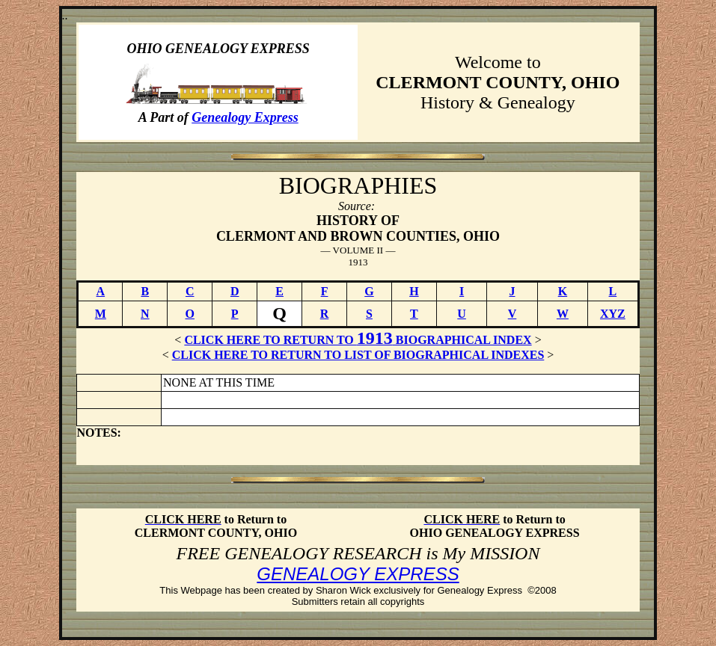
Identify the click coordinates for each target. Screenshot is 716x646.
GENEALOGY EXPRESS (358, 574)
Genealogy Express (245, 117)
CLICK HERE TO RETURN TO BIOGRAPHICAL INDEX (357, 339)
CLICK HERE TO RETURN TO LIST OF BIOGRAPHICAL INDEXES (358, 354)
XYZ (612, 313)
